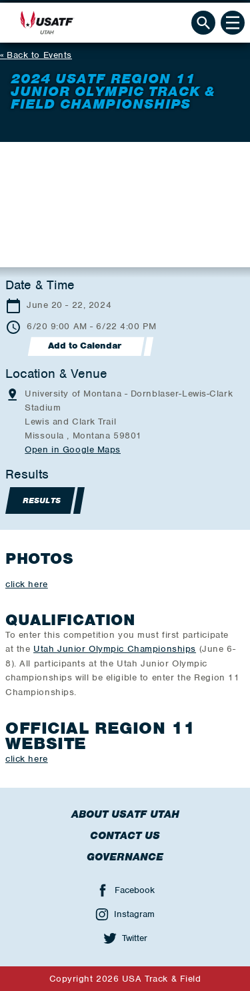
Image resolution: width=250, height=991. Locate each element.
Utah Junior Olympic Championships (114, 648)
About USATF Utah (125, 814)
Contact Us (125, 835)
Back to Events (39, 55)
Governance (125, 857)
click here (26, 584)
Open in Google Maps (73, 449)
